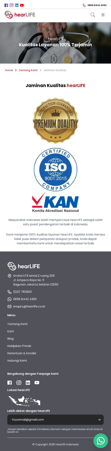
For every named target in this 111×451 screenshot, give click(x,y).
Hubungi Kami (17, 360)
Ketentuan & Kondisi (21, 353)
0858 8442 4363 (22, 299)
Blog (10, 339)
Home (9, 70)
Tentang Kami (28, 70)
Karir (10, 331)
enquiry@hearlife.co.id (26, 306)
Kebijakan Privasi (19, 346)
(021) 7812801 (19, 292)
